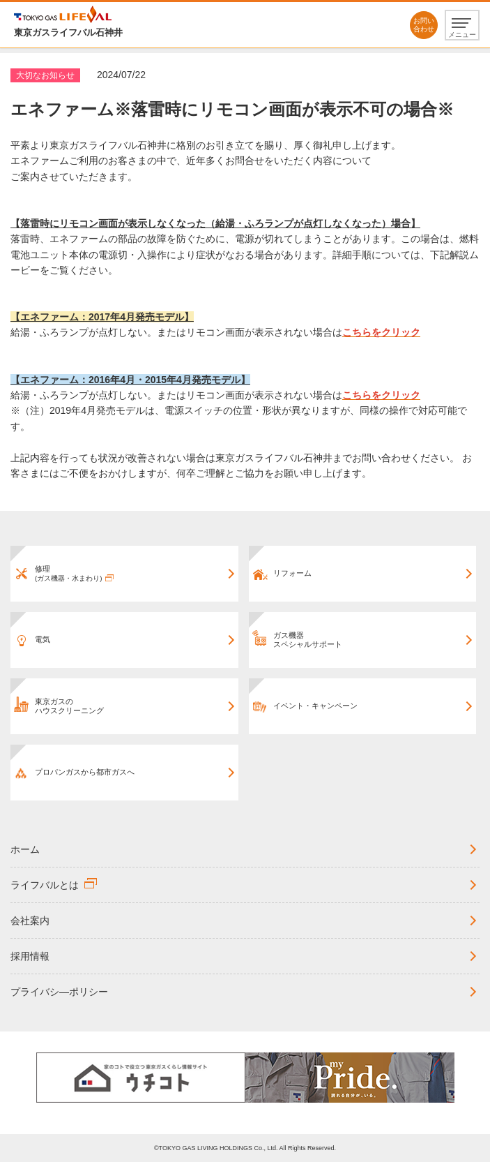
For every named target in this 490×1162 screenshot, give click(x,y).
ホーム (25, 849)
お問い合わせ (423, 25)
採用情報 (29, 956)
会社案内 (29, 920)
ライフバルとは (44, 885)
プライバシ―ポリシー (59, 991)
